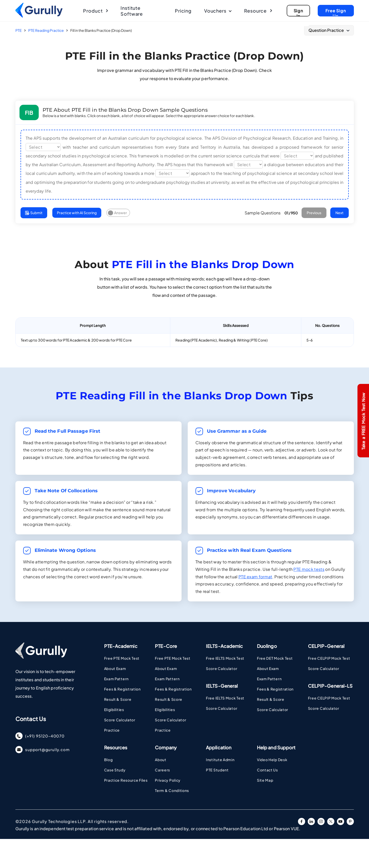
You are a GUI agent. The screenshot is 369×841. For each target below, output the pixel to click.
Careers (162, 772)
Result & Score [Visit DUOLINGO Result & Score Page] (270, 701)
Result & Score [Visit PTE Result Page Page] (118, 701)
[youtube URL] (340, 823)
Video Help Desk (272, 761)
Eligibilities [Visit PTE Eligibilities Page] (114, 711)
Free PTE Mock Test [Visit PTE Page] (122, 660)
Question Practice (329, 30)
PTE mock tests (308, 571)
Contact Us (267, 772)
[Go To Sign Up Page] (297, 10)
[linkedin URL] (311, 823)
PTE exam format (255, 578)
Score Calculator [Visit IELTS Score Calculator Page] (221, 670)
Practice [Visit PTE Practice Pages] (112, 732)
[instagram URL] (321, 823)
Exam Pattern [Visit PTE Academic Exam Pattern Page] (116, 680)
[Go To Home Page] (39, 16)
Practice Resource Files (126, 782)
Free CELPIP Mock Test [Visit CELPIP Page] (329, 660)
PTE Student (217, 772)
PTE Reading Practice (46, 30)
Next (339, 214)
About (160, 761)
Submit (34, 214)
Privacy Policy (168, 782)
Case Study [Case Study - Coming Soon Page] (115, 772)
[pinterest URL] (350, 823)
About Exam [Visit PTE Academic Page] (115, 670)
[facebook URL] (301, 823)
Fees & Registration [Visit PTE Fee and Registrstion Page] (122, 691)
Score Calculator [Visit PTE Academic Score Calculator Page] (119, 722)
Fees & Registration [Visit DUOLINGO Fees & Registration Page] (275, 691)
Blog (108, 761)
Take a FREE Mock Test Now (363, 421)
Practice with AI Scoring (78, 214)
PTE (18, 30)
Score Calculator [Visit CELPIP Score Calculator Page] (323, 670)
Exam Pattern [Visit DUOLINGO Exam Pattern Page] (269, 680)
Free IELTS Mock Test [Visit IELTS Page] (225, 660)
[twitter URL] (330, 823)
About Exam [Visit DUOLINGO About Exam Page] (268, 670)
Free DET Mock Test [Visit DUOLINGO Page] (275, 660)
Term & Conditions (172, 792)
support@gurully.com (43, 753)
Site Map (265, 782)
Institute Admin (220, 761)
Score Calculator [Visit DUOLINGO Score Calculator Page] (272, 711)
